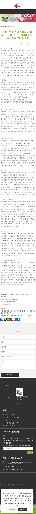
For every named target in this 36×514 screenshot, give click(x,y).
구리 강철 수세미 (11, 414)
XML (31, 484)
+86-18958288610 (11, 467)
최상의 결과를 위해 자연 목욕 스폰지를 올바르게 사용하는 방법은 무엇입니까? (18, 312)
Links (16, 484)
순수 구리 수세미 (11, 425)
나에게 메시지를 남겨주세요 (25, 43)
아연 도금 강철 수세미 (12, 423)
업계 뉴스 (12, 26)
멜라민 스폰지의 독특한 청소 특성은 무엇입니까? (18, 315)
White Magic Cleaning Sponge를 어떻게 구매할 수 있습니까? (15, 397)
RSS (27, 484)
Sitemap (22, 484)
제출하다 (10, 374)
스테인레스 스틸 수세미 (13, 417)
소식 (5, 26)
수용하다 (22, 509)
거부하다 (12, 509)
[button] (17, 403)
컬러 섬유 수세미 (11, 420)
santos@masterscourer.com (14, 469)
